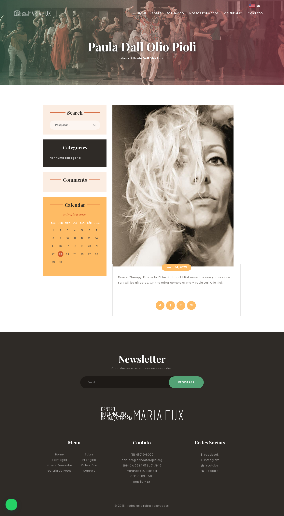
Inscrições (89, 460)
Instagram (210, 460)
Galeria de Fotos (60, 471)
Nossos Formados (59, 465)
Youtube (209, 465)
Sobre (89, 454)
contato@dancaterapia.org (142, 460)
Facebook (210, 455)
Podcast (210, 471)
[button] (11, 504)
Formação (59, 460)
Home (125, 58)
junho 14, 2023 (176, 267)
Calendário (89, 465)
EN (254, 6)
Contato (89, 471)
